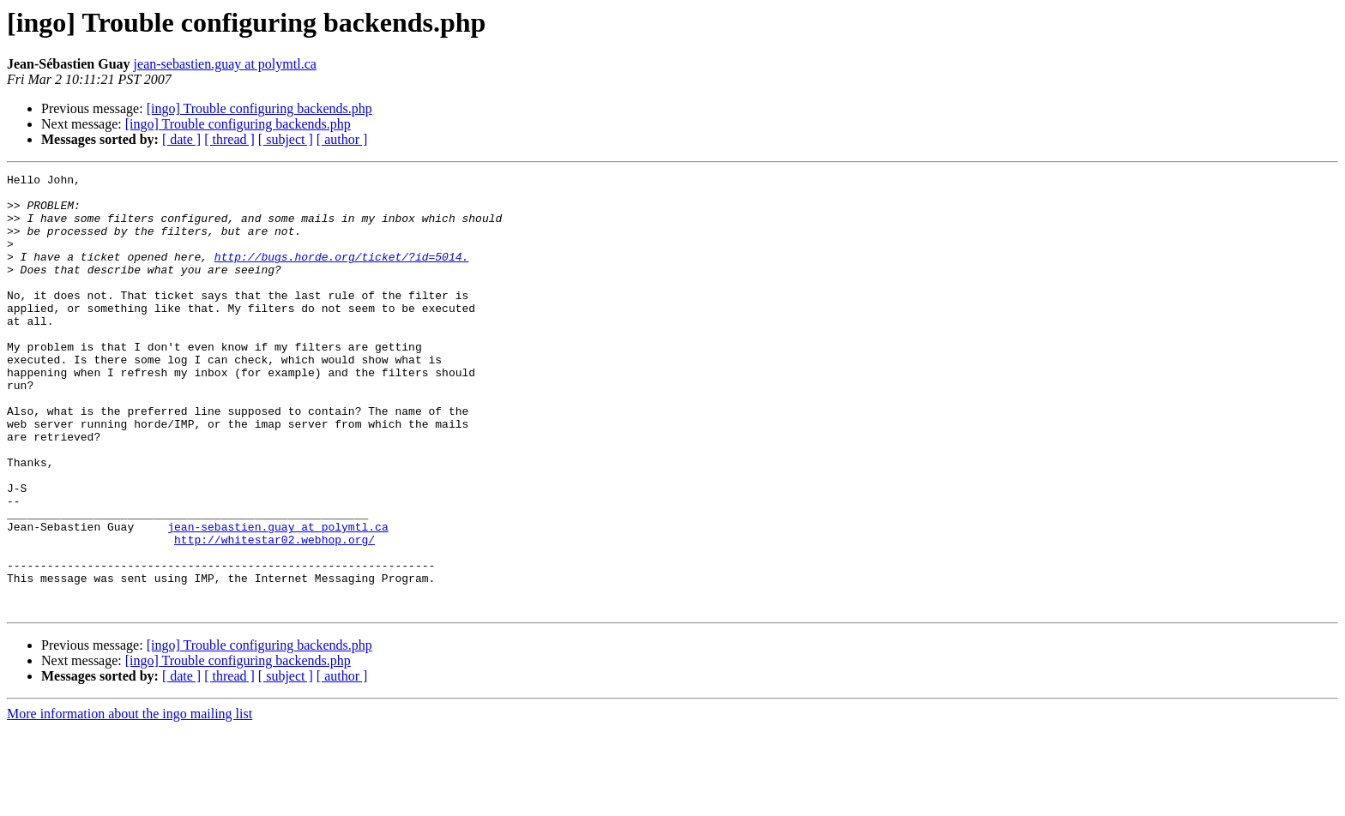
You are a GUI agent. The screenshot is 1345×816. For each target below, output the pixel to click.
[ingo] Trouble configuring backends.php (259, 108)
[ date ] (181, 139)
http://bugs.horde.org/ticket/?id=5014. (341, 274)
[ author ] (342, 139)
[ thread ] (229, 139)
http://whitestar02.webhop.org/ (274, 613)
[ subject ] (285, 139)
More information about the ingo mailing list (129, 801)
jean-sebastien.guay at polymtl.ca (225, 64)
